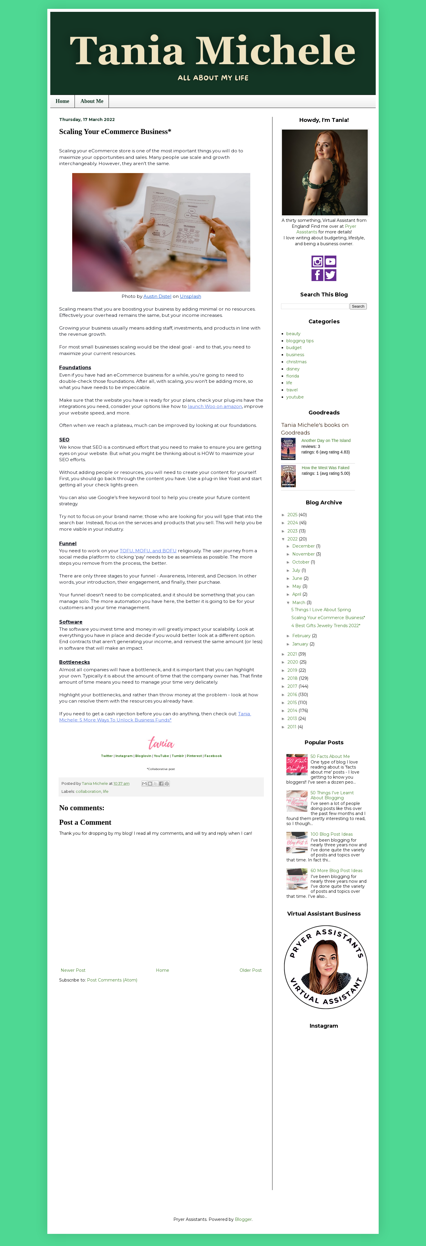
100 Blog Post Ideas (332, 834)
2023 (293, 531)
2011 (293, 726)
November (304, 554)
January (300, 644)
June (298, 578)
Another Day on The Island (326, 440)
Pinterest (194, 756)
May (297, 586)
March (299, 602)
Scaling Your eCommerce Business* (328, 617)
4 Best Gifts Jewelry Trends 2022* (325, 625)
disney (293, 369)
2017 (293, 686)
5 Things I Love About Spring (321, 609)
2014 (293, 710)
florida (292, 376)
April (297, 594)
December (304, 546)
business (295, 354)
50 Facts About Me (330, 756)
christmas (296, 361)
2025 (293, 514)
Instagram (124, 756)
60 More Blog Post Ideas (336, 870)
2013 (293, 718)
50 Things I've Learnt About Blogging (332, 795)
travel (292, 390)
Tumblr (178, 756)
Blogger (243, 1219)
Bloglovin (143, 756)
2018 (293, 678)
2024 (293, 522)
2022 (293, 539)
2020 (293, 662)
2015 (293, 702)
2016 (293, 694)
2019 (293, 670)
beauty (293, 333)
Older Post (251, 970)
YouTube (161, 756)
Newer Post (73, 970)
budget (294, 347)
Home (62, 101)
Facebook (213, 756)
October (301, 562)
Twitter (107, 756)
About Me (92, 101)
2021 (293, 654)
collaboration (88, 791)
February (302, 635)
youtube (295, 397)
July (296, 570)
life (106, 791)
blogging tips (300, 340)
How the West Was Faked (325, 467)
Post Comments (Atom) (112, 980)
